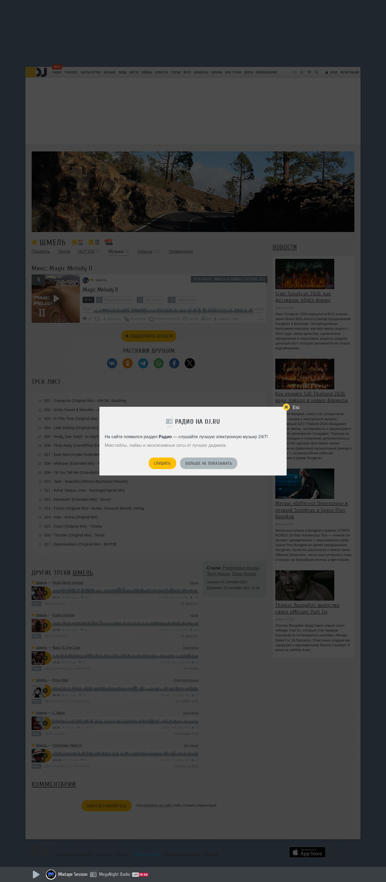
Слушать (162, 463)
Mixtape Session (73, 874)
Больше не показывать (208, 463)
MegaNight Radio (114, 874)
